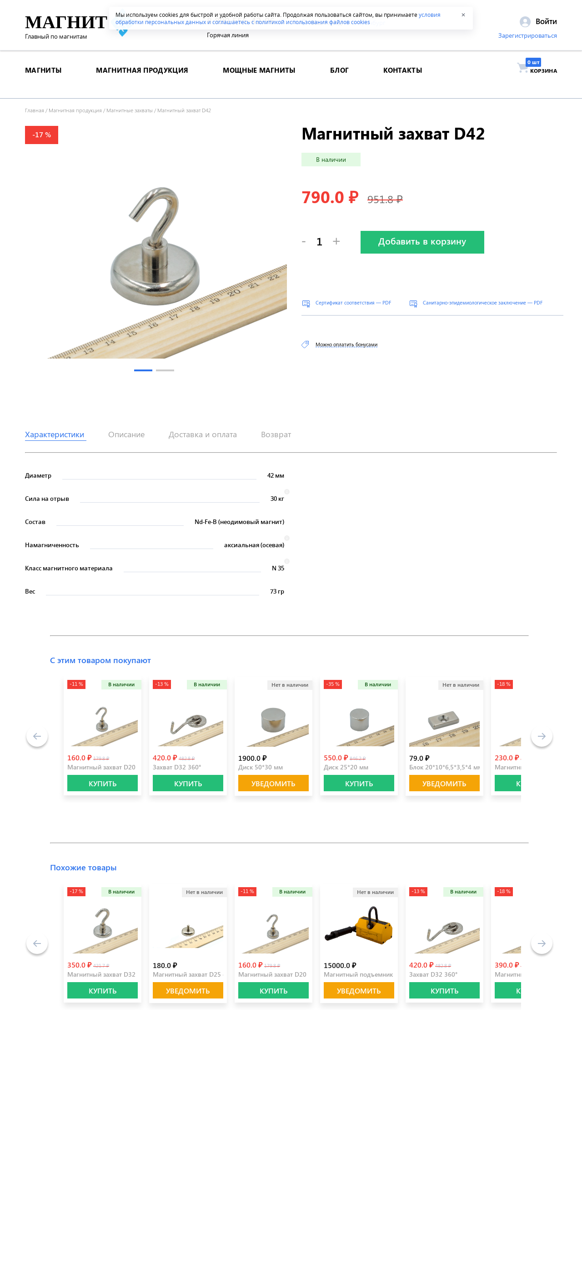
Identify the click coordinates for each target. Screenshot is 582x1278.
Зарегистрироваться (527, 38)
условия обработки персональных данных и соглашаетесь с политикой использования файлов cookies (278, 18)
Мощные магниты (259, 79)
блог (339, 79)
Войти (538, 23)
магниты (43, 79)
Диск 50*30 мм (260, 767)
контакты (402, 79)
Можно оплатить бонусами (346, 344)
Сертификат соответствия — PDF (353, 302)
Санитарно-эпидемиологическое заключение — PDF (482, 302)
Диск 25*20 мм (346, 767)
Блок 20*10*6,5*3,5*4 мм (445, 767)
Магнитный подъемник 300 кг (368, 974)
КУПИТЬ (103, 783)
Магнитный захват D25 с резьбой (202, 974)
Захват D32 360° (177, 767)
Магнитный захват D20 (101, 767)
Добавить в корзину (422, 241)
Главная (34, 110)
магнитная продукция (142, 79)
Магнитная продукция (75, 110)
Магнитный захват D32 (101, 974)
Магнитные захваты (129, 110)
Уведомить (273, 783)
